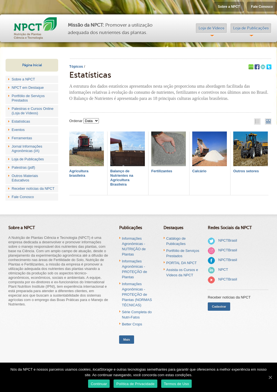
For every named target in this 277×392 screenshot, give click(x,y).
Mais (126, 339)
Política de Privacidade (135, 384)
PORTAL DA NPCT (181, 263)
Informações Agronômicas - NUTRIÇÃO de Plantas (134, 246)
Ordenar (76, 121)
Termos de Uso (176, 384)
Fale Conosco (262, 7)
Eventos (18, 130)
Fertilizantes (161, 171)
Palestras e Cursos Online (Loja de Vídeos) (32, 111)
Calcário (199, 171)
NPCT (223, 269)
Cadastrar (219, 306)
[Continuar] (270, 377)
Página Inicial (32, 65)
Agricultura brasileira (78, 173)
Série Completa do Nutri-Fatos (137, 314)
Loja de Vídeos (211, 28)
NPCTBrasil (227, 240)
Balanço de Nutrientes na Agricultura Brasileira (121, 177)
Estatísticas (21, 121)
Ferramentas (22, 138)
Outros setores (246, 171)
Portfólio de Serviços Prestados (28, 98)
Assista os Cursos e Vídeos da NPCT (182, 272)
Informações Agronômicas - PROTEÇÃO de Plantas (134, 269)
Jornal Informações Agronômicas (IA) (27, 148)
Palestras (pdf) (23, 167)
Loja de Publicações (251, 28)
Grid (268, 121)
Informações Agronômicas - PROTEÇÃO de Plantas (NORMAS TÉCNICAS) (137, 294)
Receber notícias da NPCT (33, 188)
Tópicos (76, 66)
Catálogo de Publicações (176, 241)
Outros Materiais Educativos (25, 178)
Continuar (99, 384)
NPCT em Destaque (28, 87)
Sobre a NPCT (229, 7)
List (257, 121)
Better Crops (132, 324)
